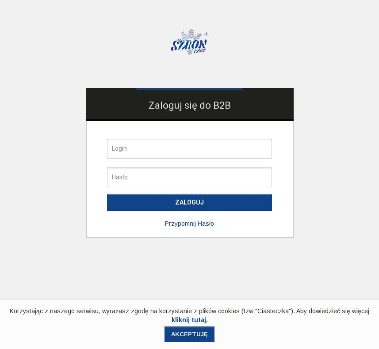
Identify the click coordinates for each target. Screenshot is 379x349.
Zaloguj (189, 202)
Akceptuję (189, 334)
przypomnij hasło (189, 223)
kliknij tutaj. (190, 319)
